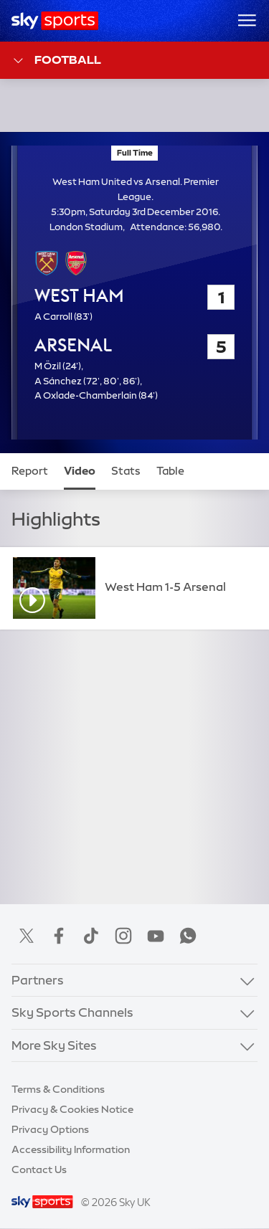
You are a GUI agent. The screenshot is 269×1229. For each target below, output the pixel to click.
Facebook (58, 935)
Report (29, 471)
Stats (126, 471)
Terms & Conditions (58, 1089)
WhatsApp (188, 935)
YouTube (155, 935)
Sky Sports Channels (72, 1012)
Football (56, 60)
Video (79, 471)
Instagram (123, 935)
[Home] (54, 20)
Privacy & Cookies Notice (72, 1109)
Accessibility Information (70, 1149)
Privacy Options (50, 1129)
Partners (37, 980)
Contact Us (39, 1169)
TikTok (91, 935)
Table (170, 471)
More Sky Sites (54, 1045)
